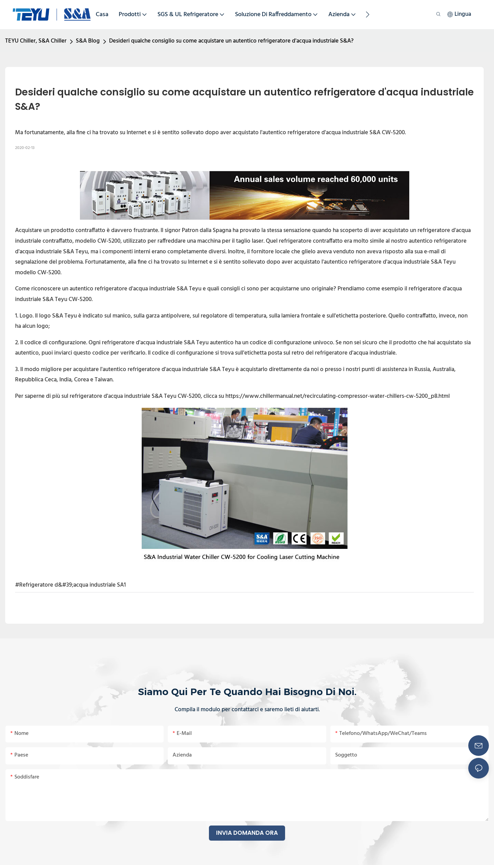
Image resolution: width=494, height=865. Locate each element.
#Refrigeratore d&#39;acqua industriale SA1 (70, 585)
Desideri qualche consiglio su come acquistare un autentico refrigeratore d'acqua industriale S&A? (231, 41)
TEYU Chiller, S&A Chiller (36, 41)
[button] (367, 14)
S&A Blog (88, 41)
